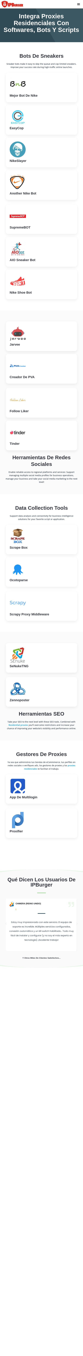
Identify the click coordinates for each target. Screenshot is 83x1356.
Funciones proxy (13, 1338)
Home (6, 1098)
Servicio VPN (11, 1189)
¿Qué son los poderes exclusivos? (23, 1244)
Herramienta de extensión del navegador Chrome (32, 1207)
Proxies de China (13, 1308)
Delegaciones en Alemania (19, 1303)
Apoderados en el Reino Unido (21, 1272)
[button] (5, 923)
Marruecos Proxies (15, 1277)
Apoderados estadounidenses (21, 1267)
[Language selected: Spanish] (12, 1149)
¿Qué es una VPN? (14, 1249)
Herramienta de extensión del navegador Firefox (31, 1212)
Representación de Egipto (18, 1293)
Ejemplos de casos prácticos (20, 1333)
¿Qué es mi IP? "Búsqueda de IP (22, 1202)
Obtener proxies (30, 1085)
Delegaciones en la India (18, 1298)
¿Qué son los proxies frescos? (21, 1239)
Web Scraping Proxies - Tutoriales (23, 1353)
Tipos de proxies (13, 1254)
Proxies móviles (13, 1184)
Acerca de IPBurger (15, 1328)
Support (15, 1098)
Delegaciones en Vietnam (18, 1288)
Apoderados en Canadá (17, 1283)
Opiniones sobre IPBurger (19, 1343)
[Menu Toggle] (78, 4)
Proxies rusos (12, 1313)
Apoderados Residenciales (19, 1164)
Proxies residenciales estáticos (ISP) (24, 1169)
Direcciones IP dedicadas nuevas (22, 1174)
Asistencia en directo (33, 1054)
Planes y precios (13, 1348)
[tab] (22, 1008)
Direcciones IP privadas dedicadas (23, 1179)
